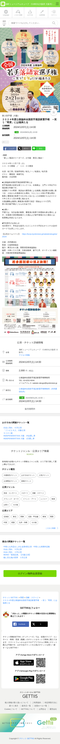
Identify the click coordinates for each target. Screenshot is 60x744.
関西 (51, 517)
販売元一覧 (26, 706)
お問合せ (42, 709)
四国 (13, 522)
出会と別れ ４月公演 (12, 552)
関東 (22, 517)
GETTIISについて (28, 709)
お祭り (6, 505)
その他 (15, 505)
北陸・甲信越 (33, 517)
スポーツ (24, 493)
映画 (53, 499)
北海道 (6, 517)
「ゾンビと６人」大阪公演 (14, 430)
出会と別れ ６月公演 (12, 428)
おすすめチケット (28, 475)
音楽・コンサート (10, 493)
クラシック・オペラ (11, 499)
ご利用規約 (36, 703)
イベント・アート (29, 499)
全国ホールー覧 (40, 706)
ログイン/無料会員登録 (30, 573)
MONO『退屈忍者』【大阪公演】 (17, 555)
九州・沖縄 (23, 522)
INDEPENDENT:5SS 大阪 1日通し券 (18, 438)
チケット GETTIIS (26, 738)
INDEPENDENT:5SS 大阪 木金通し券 (19, 436)
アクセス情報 (24, 355)
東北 (14, 517)
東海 (44, 517)
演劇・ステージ (38, 493)
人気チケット (44, 475)
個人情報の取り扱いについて (16, 703)
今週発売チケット (10, 475)
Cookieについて (10, 709)
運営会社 (53, 709)
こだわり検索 (50, 528)
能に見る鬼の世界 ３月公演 (15, 557)
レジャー (44, 499)
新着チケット (26, 481)
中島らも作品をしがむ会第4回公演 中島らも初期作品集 (26, 547)
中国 (5, 522)
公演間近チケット (10, 481)
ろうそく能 (8, 433)
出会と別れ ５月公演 (12, 549)
